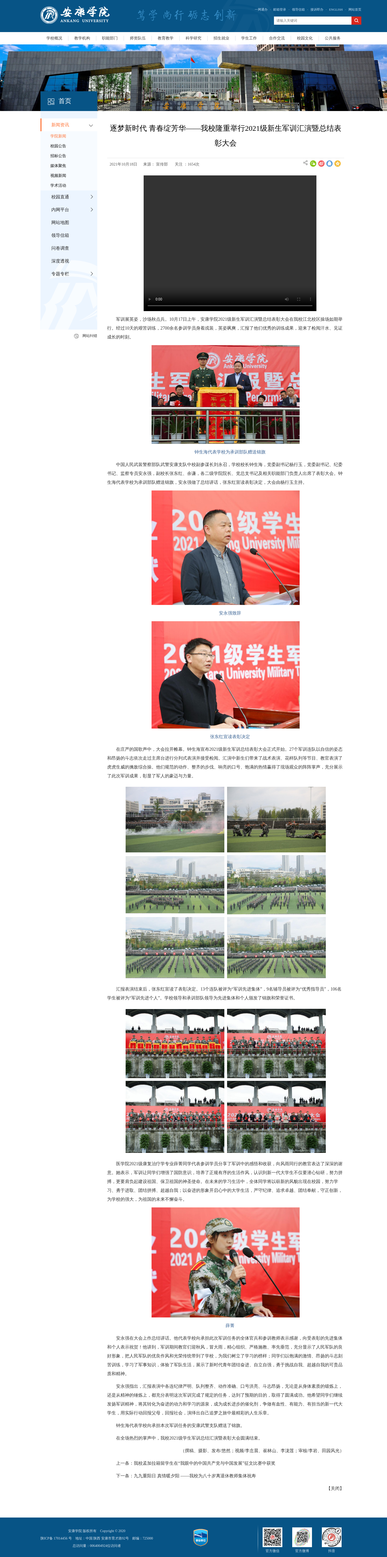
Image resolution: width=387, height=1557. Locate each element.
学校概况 (54, 38)
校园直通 (60, 196)
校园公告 (58, 146)
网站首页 (354, 9)
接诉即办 (316, 9)
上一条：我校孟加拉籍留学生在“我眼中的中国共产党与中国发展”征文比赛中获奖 (195, 1463)
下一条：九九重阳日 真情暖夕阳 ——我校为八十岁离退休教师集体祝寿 (186, 1475)
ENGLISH (336, 9)
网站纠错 (85, 336)
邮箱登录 (279, 9)
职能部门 (110, 38)
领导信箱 (298, 9)
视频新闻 (58, 175)
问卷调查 (60, 248)
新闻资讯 (60, 124)
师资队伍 (138, 38)
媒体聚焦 (58, 166)
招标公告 (58, 156)
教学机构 (82, 38)
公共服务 (333, 38)
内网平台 (60, 209)
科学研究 (193, 38)
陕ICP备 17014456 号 (56, 1538)
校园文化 (305, 38)
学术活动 (58, 185)
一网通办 (261, 9)
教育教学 (166, 38)
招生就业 (221, 38)
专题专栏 (60, 273)
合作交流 (277, 38)
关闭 (335, 1488)
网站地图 (60, 222)
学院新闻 (58, 136)
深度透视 (60, 261)
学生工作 (249, 38)
